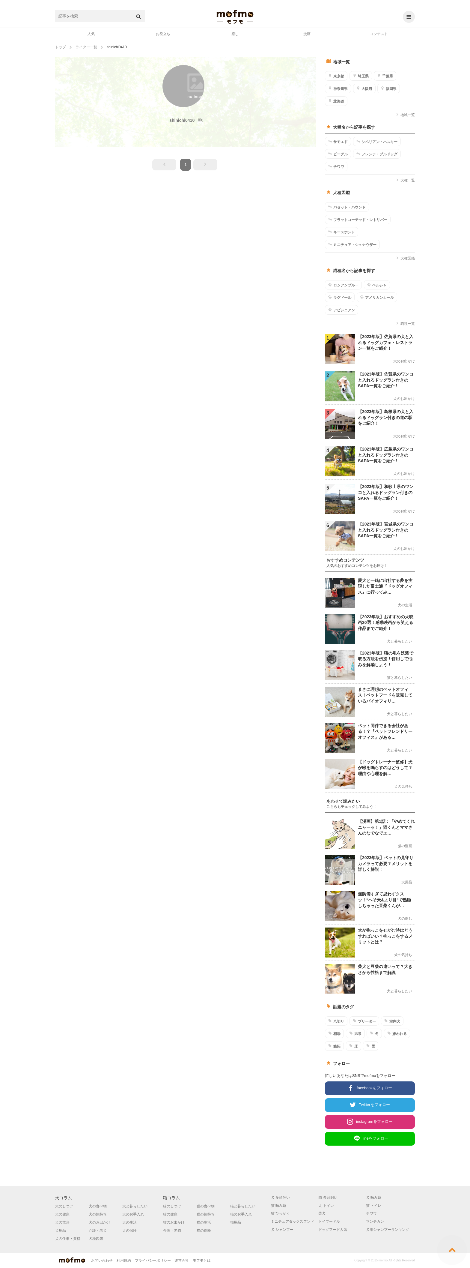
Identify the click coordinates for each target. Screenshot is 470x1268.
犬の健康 (62, 1214)
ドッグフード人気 (332, 1230)
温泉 (355, 1033)
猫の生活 (204, 1222)
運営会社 (181, 1260)
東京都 (336, 76)
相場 (334, 1033)
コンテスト (379, 34)
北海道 (336, 101)
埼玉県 (361, 76)
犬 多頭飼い (280, 1197)
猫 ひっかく (280, 1213)
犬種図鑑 (405, 258)
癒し (235, 34)
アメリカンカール (377, 297)
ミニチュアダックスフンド (292, 1221)
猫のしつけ (172, 1206)
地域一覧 (405, 115)
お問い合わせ (102, 1260)
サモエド (338, 142)
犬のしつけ (64, 1206)
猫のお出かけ (174, 1222)
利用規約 (124, 1260)
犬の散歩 (62, 1222)
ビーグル (338, 154)
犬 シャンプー (282, 1230)
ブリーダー (364, 1021)
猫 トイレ (373, 1206)
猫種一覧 (405, 324)
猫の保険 (204, 1230)
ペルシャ (377, 285)
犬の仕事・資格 (67, 1239)
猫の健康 (170, 1214)
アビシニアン (341, 310)
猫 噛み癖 (278, 1206)
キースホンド (341, 232)
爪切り (336, 1021)
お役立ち (163, 34)
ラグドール (339, 297)
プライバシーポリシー (153, 1260)
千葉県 (385, 76)
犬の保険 (129, 1230)
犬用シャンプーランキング (387, 1230)
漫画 (307, 34)
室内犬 (392, 1021)
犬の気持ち (98, 1214)
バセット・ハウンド (347, 207)
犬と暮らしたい (134, 1206)
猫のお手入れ (241, 1214)
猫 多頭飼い (327, 1197)
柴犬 (322, 1213)
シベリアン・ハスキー (376, 142)
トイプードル (329, 1221)
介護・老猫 (172, 1230)
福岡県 (389, 88)
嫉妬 (334, 1046)
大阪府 (364, 88)
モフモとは (202, 1260)
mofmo (235, 17)
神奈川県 (338, 88)
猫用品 (235, 1222)
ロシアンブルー (343, 285)
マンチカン (375, 1221)
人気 (91, 34)
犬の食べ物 (98, 1206)
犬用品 (60, 1230)
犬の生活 (129, 1222)
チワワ (336, 166)
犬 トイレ (326, 1206)
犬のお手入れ (133, 1214)
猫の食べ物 (206, 1206)
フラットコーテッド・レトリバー (357, 220)
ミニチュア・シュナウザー (352, 244)
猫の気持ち (206, 1214)
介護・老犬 (98, 1230)
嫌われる (397, 1033)
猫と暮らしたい (242, 1206)
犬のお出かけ (99, 1222)
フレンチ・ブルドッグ (376, 154)
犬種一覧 (405, 180)
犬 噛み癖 (373, 1197)
